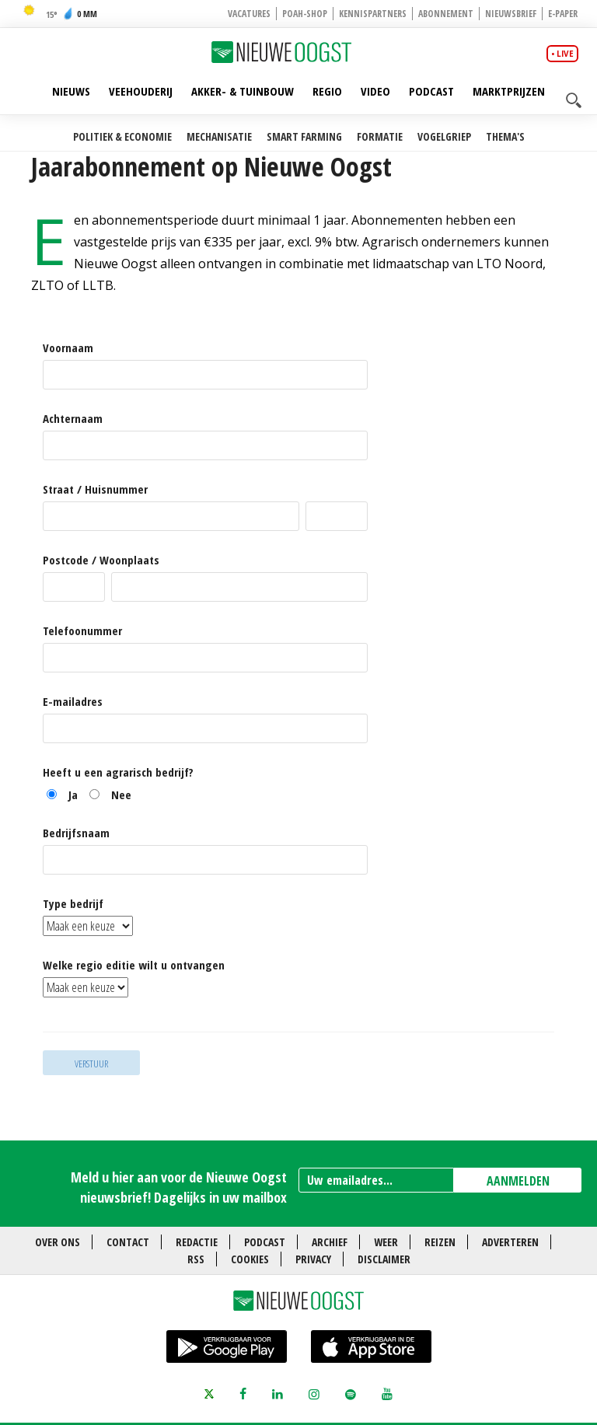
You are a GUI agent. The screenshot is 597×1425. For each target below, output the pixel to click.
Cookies (250, 1259)
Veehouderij (141, 91)
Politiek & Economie (122, 136)
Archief (329, 1242)
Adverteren (510, 1242)
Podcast (431, 91)
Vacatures (249, 13)
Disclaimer (384, 1259)
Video (375, 91)
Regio (327, 91)
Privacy (313, 1259)
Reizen (440, 1242)
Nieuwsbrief (510, 13)
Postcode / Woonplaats (101, 560)
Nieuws (71, 91)
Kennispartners (373, 13)
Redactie (197, 1242)
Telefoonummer (82, 630)
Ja (73, 794)
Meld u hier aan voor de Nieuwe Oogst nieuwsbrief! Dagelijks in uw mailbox (179, 1187)
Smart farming (304, 136)
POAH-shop (304, 13)
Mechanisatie (219, 136)
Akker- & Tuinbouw (242, 91)
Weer (386, 1242)
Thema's (505, 136)
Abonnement (445, 13)
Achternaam (73, 418)
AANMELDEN (518, 1180)
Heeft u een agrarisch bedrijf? (118, 772)
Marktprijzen (509, 91)
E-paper (563, 13)
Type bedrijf (73, 903)
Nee (121, 794)
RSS (195, 1259)
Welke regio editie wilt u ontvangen (134, 965)
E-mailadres (73, 701)
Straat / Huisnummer (95, 489)
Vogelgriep (444, 136)
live (565, 53)
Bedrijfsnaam (76, 833)
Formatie (380, 136)
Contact (127, 1242)
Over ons (57, 1242)
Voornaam (68, 348)
